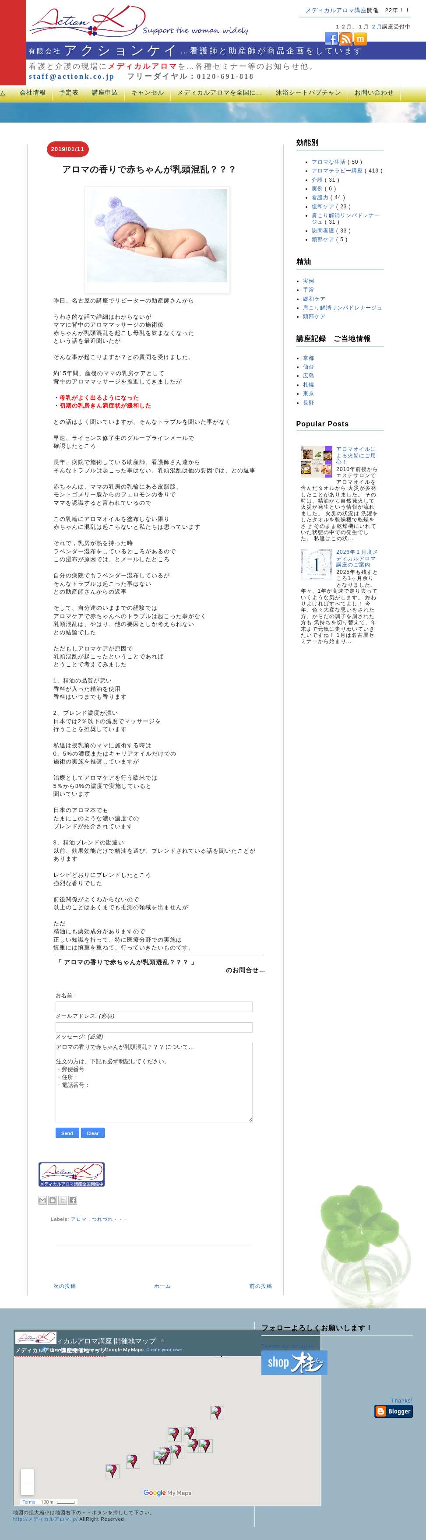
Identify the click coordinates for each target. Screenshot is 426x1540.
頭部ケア (324, 239)
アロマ (79, 1219)
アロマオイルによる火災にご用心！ (356, 455)
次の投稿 (64, 1286)
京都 (308, 358)
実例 (318, 189)
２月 (376, 27)
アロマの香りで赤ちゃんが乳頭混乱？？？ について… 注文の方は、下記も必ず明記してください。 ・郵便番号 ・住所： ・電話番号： (154, 1082)
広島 (308, 376)
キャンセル (147, 92)
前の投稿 (261, 1286)
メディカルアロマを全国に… (220, 92)
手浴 (308, 290)
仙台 (308, 367)
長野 (308, 403)
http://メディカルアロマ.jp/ (45, 1519)
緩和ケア (324, 207)
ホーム (162, 1286)
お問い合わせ (374, 92)
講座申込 (105, 92)
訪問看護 (324, 231)
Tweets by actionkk (287, 1346)
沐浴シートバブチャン (309, 92)
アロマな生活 (330, 162)
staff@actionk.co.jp (72, 76)
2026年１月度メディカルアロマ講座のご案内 (357, 558)
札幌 (308, 385)
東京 (308, 393)
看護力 (321, 197)
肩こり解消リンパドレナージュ (343, 308)
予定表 (69, 92)
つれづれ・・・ (110, 1219)
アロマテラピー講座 (338, 171)
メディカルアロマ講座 (336, 10)
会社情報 (33, 92)
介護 (318, 180)
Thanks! (402, 1401)
